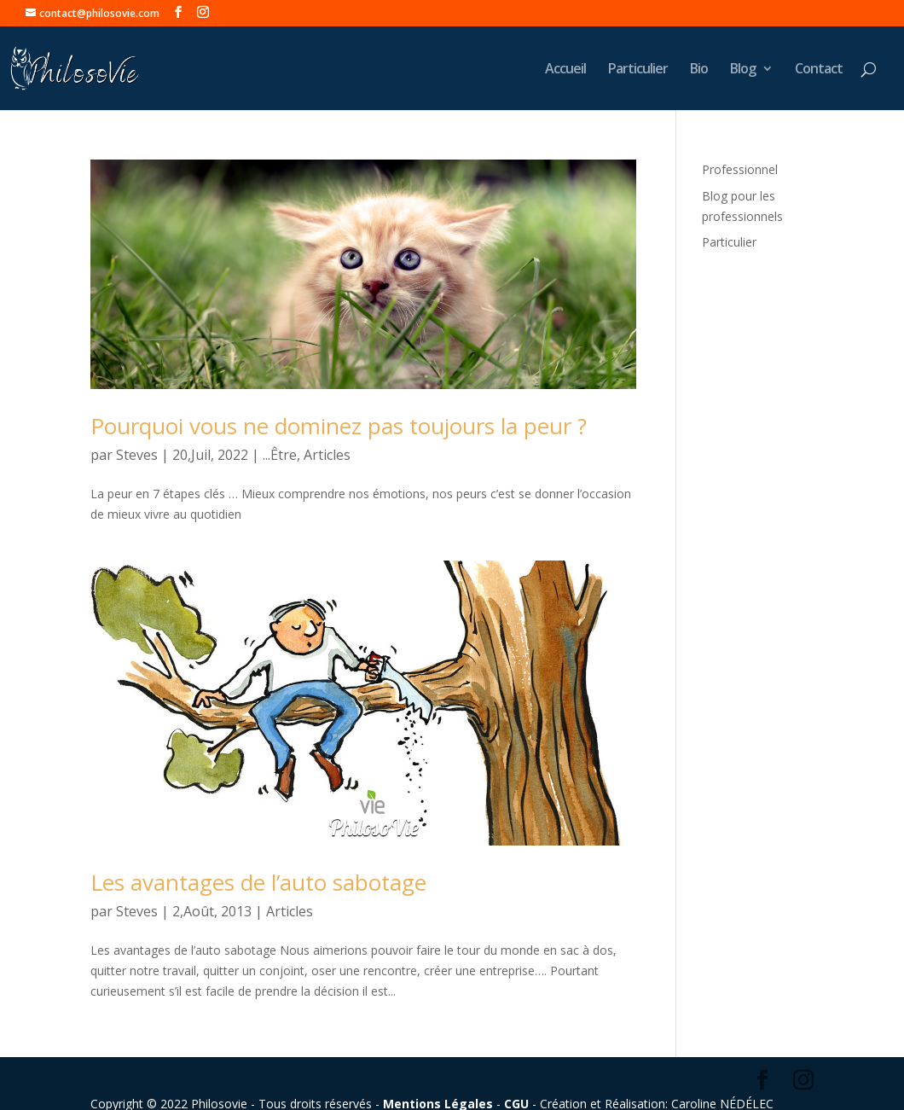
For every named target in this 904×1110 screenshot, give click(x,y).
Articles (327, 454)
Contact (819, 70)
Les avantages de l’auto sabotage (258, 882)
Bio (699, 70)
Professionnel (740, 169)
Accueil (565, 70)
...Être (280, 454)
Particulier (638, 70)
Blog (743, 70)
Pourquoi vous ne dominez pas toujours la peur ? (338, 425)
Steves (137, 454)
